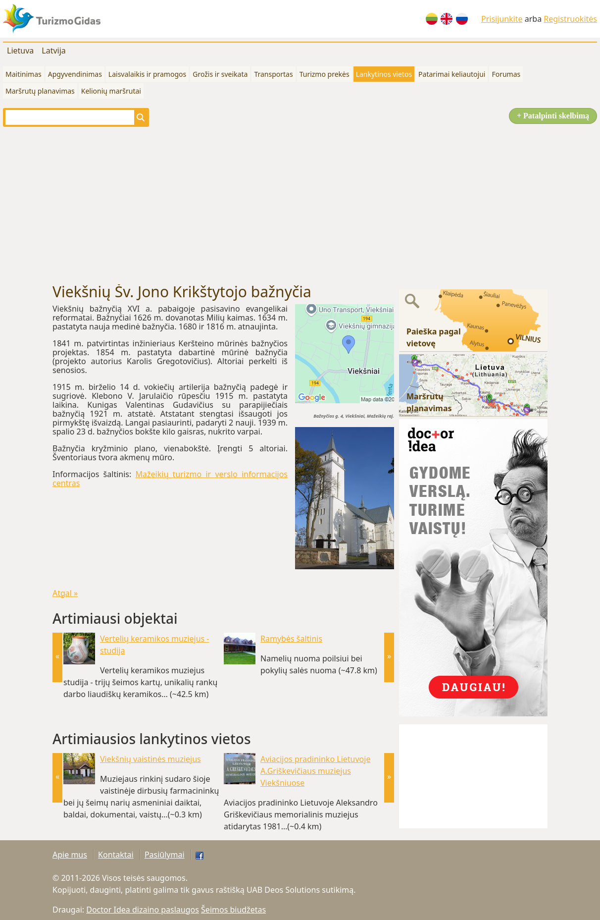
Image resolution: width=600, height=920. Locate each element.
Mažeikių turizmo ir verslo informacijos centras (170, 478)
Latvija (54, 50)
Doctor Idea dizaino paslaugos (142, 909)
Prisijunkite (502, 18)
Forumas (506, 74)
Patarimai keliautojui (451, 74)
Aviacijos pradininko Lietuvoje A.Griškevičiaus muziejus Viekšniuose (315, 771)
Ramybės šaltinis (291, 638)
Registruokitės (570, 18)
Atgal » (65, 593)
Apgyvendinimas (75, 74)
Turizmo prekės (325, 74)
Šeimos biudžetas (233, 909)
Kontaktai (116, 854)
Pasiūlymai (165, 854)
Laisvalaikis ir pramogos (147, 74)
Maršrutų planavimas (40, 91)
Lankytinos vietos (384, 74)
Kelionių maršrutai (111, 91)
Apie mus (69, 854)
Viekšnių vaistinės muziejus (150, 759)
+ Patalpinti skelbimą (553, 115)
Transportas (273, 74)
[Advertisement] (300, 205)
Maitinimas (23, 74)
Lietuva (20, 50)
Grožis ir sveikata (220, 74)
